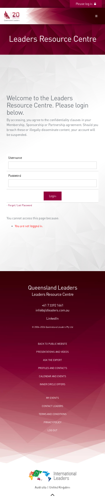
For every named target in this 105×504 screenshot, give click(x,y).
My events (52, 397)
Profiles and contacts (52, 368)
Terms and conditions (52, 414)
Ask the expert (52, 360)
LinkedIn (52, 318)
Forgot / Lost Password (20, 205)
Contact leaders (52, 406)
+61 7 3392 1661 (52, 305)
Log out (52, 430)
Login (52, 196)
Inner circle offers (52, 384)
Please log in (92, 2)
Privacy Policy (52, 422)
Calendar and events (52, 376)
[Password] (52, 183)
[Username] (52, 165)
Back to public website (52, 343)
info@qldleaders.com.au (52, 310)
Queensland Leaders (52, 287)
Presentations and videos (52, 351)
